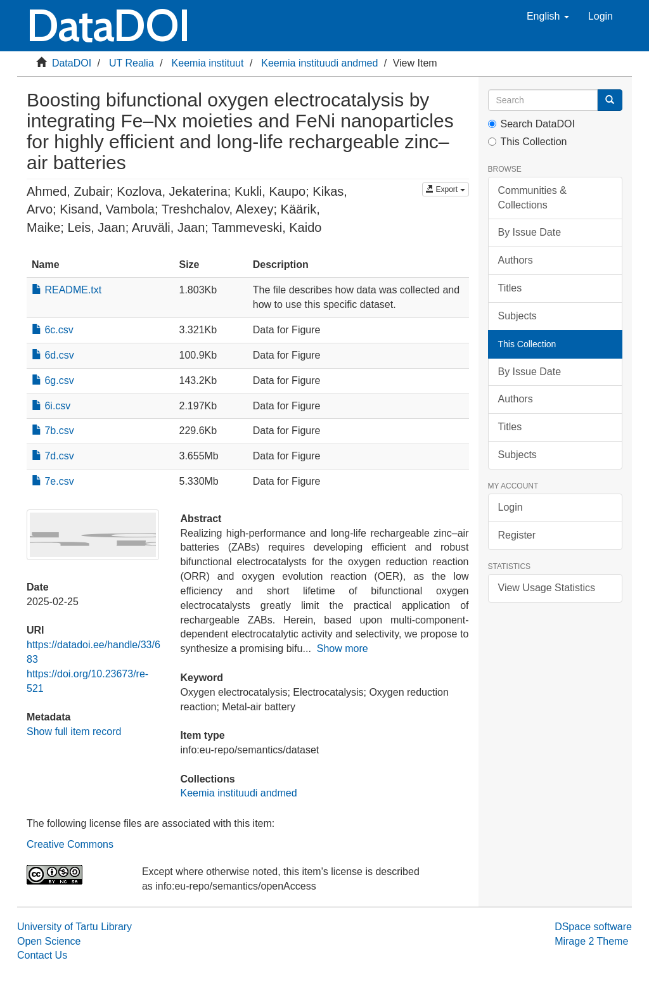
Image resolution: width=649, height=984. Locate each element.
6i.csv (51, 405)
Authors (515, 260)
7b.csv (53, 430)
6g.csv (53, 380)
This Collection (527, 141)
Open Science (49, 941)
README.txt (66, 289)
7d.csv (53, 455)
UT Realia (131, 63)
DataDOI (71, 63)
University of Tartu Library (74, 926)
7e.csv (53, 481)
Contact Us (42, 955)
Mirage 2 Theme (591, 941)
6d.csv (53, 355)
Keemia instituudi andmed (319, 63)
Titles (510, 288)
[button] (548, 16)
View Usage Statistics (547, 587)
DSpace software (593, 926)
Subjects (517, 315)
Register (517, 535)
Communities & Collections (532, 197)
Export (445, 189)
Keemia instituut (208, 63)
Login (510, 507)
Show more (342, 648)
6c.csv (53, 329)
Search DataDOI (531, 123)
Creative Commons (70, 844)
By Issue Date (530, 232)
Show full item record (74, 731)
